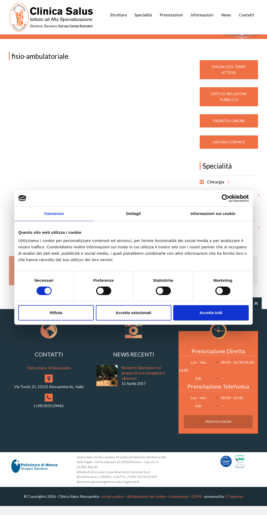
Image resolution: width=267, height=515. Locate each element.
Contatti (246, 14)
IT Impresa (234, 505)
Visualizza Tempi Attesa (229, 78)
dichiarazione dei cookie (146, 505)
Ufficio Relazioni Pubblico (229, 105)
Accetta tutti (210, 312)
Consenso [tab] (54, 213)
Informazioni (202, 14)
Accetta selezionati (133, 312)
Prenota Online (229, 129)
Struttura (118, 14)
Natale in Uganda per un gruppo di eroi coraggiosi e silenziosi (143, 381)
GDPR (196, 505)
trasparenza (178, 505)
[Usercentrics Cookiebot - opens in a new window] (225, 198)
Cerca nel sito (242, 40)
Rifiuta (56, 312)
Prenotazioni (171, 14)
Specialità (143, 14)
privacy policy (113, 505)
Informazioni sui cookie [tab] (213, 213)
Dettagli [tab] (133, 213)
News (226, 14)
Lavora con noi (229, 151)
